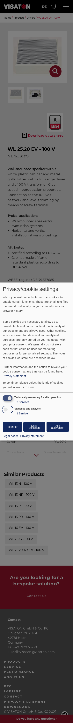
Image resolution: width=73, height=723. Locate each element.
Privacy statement (14, 376)
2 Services (21, 402)
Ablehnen (12, 426)
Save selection (34, 426)
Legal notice (11, 436)
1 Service (21, 413)
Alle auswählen (57, 426)
